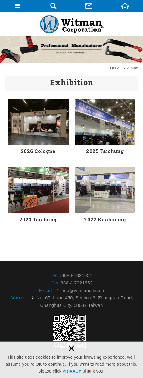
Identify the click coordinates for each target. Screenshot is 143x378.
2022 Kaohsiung (105, 195)
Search (53, 6)
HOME (125, 6)
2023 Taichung (38, 195)
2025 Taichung (105, 127)
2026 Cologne (38, 127)
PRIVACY (72, 371)
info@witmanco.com (83, 290)
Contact (89, 6)
